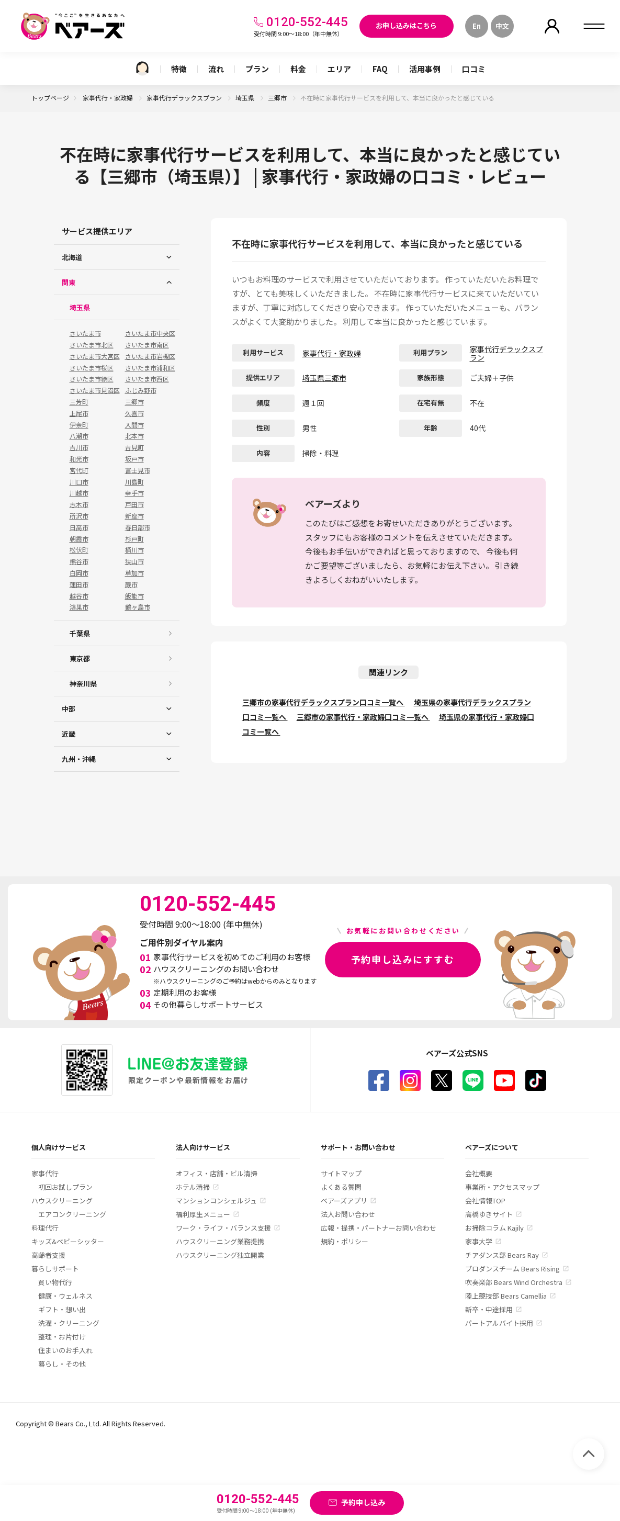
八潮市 (79, 436)
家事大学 (478, 1241)
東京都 (80, 658)
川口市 (79, 482)
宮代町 (79, 470)
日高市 (79, 527)
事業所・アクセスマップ (502, 1187)
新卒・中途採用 (489, 1309)
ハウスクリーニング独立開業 (220, 1255)
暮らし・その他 (62, 1364)
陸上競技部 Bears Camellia (506, 1296)
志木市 (79, 504)
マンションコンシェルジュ (216, 1200)
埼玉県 (245, 97)
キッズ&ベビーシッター (67, 1241)
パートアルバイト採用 (499, 1323)
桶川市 (134, 550)
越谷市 (79, 596)
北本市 (134, 436)
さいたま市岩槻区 (150, 356)
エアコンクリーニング (72, 1214)
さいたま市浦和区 (150, 368)
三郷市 (278, 97)
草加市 (134, 573)
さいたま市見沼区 (95, 390)
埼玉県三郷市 (324, 378)
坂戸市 (134, 459)
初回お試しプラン (65, 1187)
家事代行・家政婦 (108, 97)
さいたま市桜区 (92, 368)
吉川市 (79, 447)
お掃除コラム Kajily (494, 1228)
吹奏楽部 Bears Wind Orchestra (513, 1282)
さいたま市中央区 (150, 333)
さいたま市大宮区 (95, 356)
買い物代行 (55, 1282)
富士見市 (137, 470)
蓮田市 (79, 584)
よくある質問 (341, 1187)
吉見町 (134, 447)
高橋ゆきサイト (489, 1214)
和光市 (79, 459)
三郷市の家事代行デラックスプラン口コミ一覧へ (323, 702)
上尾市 (79, 413)
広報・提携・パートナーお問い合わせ (378, 1228)
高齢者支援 (48, 1255)
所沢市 (79, 516)
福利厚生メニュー (203, 1214)
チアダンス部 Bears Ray (502, 1255)
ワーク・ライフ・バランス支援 (223, 1228)
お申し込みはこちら (406, 25)
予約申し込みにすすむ (403, 959)
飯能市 (134, 596)
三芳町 (79, 402)
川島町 (134, 482)
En (476, 26)
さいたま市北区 (92, 345)
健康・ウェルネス (65, 1296)
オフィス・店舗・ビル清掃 (216, 1173)
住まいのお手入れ (65, 1350)
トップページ (50, 97)
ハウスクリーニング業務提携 (220, 1241)
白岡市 (79, 573)
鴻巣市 (79, 607)
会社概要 (478, 1173)
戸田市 (134, 504)
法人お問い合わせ (348, 1214)
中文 (502, 26)
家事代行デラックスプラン (184, 97)
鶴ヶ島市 (137, 607)
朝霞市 (79, 539)
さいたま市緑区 (92, 379)
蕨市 (131, 584)
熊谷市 (79, 561)
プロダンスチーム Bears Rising (512, 1269)
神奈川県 (83, 684)
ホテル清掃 (193, 1187)
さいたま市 (85, 333)
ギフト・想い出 (62, 1309)
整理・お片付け (62, 1337)
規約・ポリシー (344, 1241)
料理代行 (45, 1228)
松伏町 (79, 550)
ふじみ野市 (140, 390)
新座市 (134, 516)
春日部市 (137, 527)
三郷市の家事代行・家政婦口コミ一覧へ (363, 717)
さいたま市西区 (147, 379)
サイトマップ (341, 1173)
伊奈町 (79, 425)
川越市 (79, 493)
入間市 (134, 425)
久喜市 (134, 413)
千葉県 (80, 633)
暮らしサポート (55, 1269)
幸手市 (134, 493)
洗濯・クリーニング (68, 1323)
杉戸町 (134, 539)
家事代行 (45, 1173)
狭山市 (134, 561)
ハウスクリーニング (62, 1200)
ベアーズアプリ (344, 1200)
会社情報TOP (485, 1200)
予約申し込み (363, 1502)
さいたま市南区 (147, 345)
